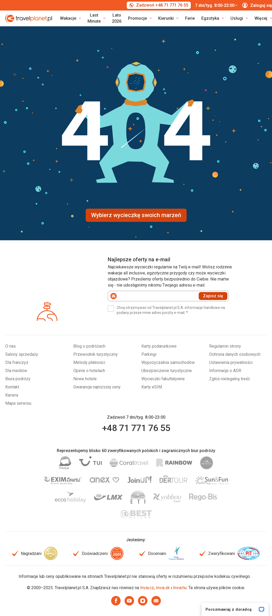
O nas (10, 346)
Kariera (11, 395)
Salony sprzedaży (21, 354)
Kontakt (12, 386)
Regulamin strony (225, 346)
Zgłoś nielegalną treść (229, 378)
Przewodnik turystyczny (95, 354)
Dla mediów (16, 370)
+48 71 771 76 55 (136, 428)
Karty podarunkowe (159, 346)
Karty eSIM (151, 386)
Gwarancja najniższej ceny (97, 386)
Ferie (190, 18)
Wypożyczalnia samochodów (168, 362)
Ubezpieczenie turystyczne (166, 370)
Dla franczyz (16, 362)
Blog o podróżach (89, 346)
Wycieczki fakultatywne (163, 378)
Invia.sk (163, 587)
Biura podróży (17, 378)
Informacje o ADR (225, 370)
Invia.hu (180, 587)
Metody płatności (89, 362)
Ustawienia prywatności (231, 362)
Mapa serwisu (18, 403)
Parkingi (148, 354)
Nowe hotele (85, 378)
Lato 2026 (116, 18)
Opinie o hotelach (89, 370)
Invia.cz (147, 587)
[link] (96, 18)
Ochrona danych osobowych (234, 354)
